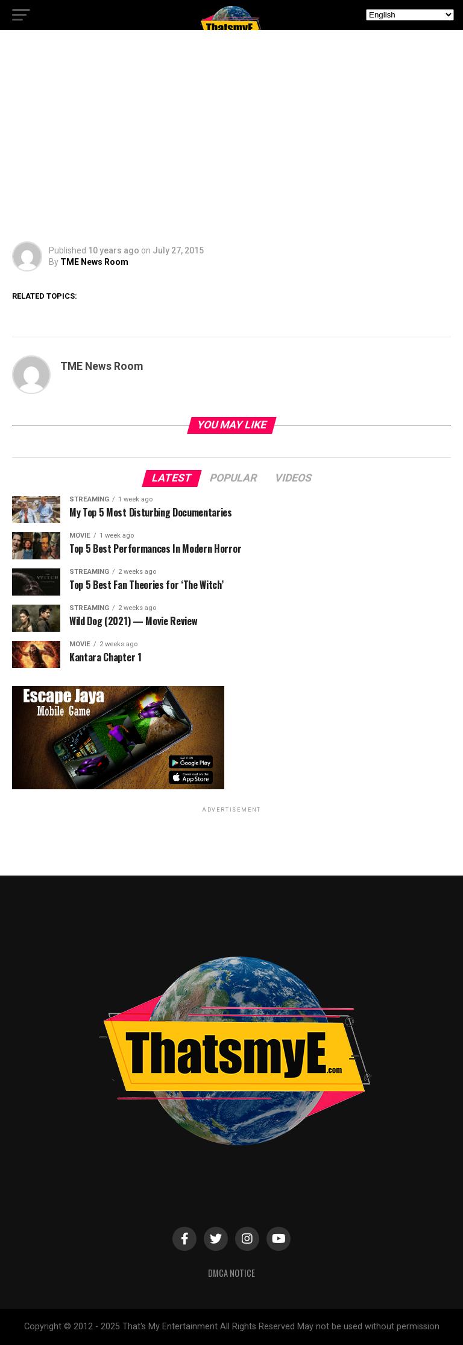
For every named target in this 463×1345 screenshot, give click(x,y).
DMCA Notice (231, 1273)
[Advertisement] (231, 138)
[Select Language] (410, 15)
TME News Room (94, 262)
